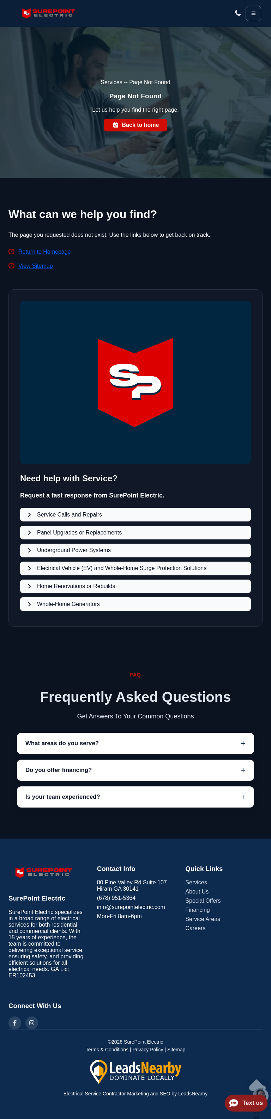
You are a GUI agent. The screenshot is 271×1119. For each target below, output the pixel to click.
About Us (197, 892)
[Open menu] (253, 13)
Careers (195, 928)
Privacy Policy (147, 1049)
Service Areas (202, 919)
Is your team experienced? (62, 796)
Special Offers (203, 901)
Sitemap (176, 1049)
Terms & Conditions (107, 1049)
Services (196, 882)
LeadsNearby (192, 1093)
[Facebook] (14, 1022)
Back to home (135, 125)
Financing (197, 910)
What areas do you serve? (62, 743)
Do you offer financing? (58, 770)
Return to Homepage (44, 252)
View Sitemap (35, 266)
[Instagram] (31, 1022)
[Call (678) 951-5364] (237, 13)
